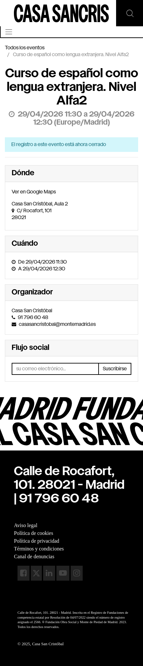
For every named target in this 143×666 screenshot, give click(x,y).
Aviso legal (25, 525)
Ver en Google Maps (34, 192)
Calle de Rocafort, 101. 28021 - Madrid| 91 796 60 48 (69, 485)
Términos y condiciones (39, 548)
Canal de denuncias (34, 556)
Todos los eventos (24, 48)
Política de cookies (33, 533)
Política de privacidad (36, 541)
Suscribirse (115, 369)
